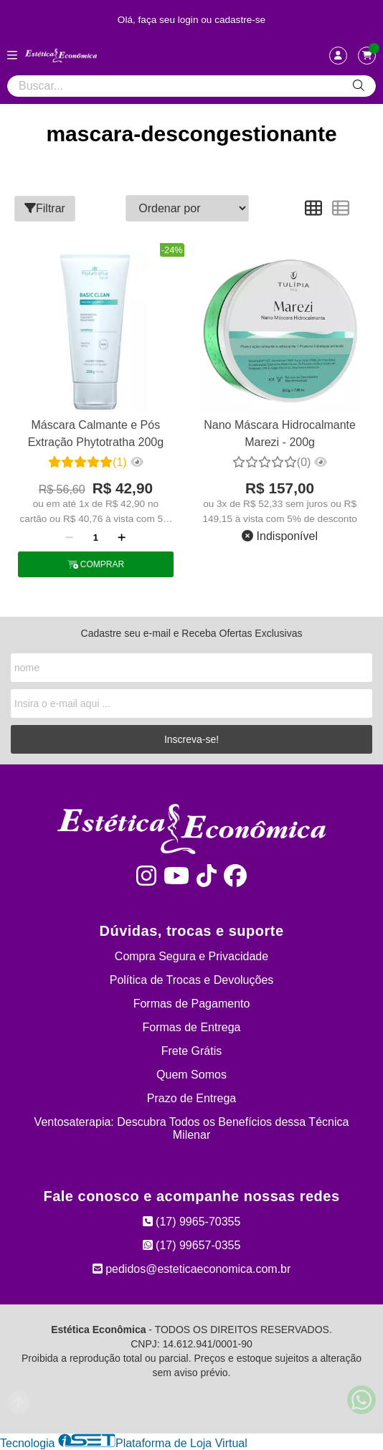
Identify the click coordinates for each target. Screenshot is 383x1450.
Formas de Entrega (192, 1027)
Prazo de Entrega (192, 1098)
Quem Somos (191, 1074)
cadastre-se (239, 19)
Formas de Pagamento (191, 1004)
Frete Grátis (191, 1051)
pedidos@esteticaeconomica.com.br (192, 1269)
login (190, 19)
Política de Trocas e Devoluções (192, 980)
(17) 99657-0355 (192, 1245)
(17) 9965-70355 (192, 1222)
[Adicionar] (121, 537)
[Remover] (69, 537)
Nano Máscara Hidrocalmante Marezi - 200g (280, 433)
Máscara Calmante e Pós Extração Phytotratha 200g (96, 433)
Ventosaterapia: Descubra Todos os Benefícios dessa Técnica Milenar (191, 1128)
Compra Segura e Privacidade (191, 956)
